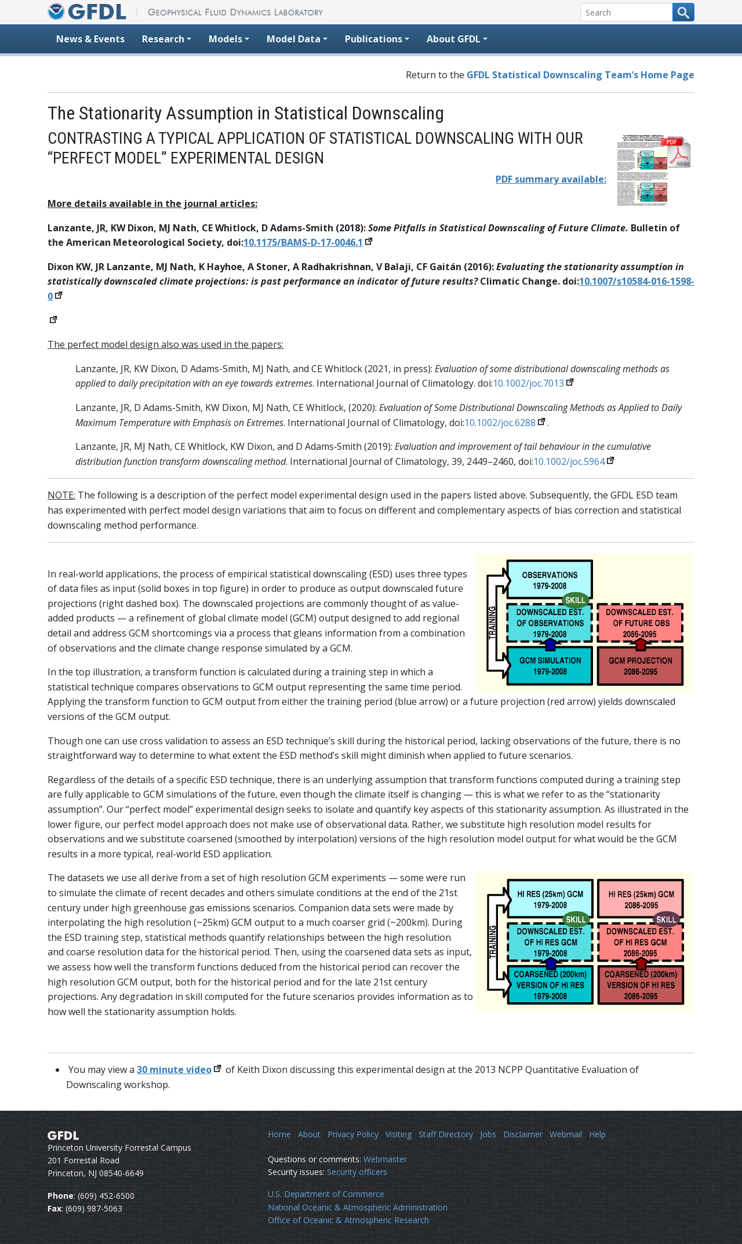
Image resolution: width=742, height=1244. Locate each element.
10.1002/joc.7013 (528, 383)
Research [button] (163, 38)
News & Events (90, 38)
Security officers (357, 1171)
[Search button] (683, 12)
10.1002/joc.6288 (500, 422)
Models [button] (225, 38)
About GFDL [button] (454, 38)
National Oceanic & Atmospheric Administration (358, 1207)
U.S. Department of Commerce (326, 1193)
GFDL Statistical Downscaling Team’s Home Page (580, 74)
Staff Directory (446, 1134)
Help (597, 1134)
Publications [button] (373, 38)
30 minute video (174, 1069)
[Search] (626, 12)
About (309, 1134)
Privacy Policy (353, 1134)
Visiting (398, 1134)
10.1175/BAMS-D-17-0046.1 (303, 242)
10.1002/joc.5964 (569, 461)
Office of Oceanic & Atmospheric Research (348, 1219)
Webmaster (385, 1159)
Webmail (566, 1134)
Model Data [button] (294, 38)
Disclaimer (523, 1134)
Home (279, 1134)
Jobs (488, 1134)
